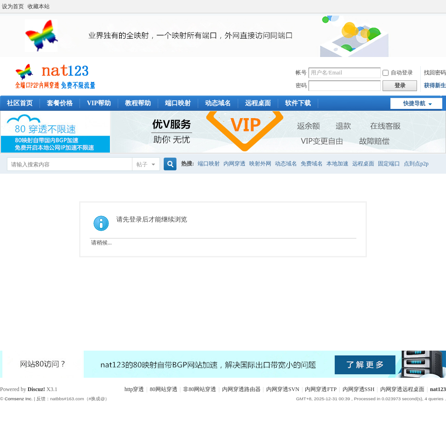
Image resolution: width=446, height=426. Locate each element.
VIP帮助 (99, 103)
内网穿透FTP (321, 389)
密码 (301, 85)
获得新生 (435, 85)
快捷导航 (414, 103)
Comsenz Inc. (19, 398)
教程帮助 (138, 103)
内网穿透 (234, 163)
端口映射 (178, 103)
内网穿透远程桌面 (402, 389)
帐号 (301, 72)
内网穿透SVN (282, 389)
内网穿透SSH (359, 389)
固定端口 (389, 163)
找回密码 (435, 72)
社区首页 (20, 103)
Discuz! (36, 389)
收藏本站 (39, 6)
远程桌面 (258, 103)
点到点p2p (416, 163)
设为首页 (13, 6)
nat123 (438, 389)
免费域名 (312, 163)
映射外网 (260, 163)
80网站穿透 (163, 389)
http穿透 (134, 389)
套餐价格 (60, 103)
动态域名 (218, 103)
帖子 (142, 164)
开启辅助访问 (443, 6)
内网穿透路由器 (241, 389)
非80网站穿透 (199, 389)
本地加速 (337, 163)
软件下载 (298, 103)
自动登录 (398, 72)
